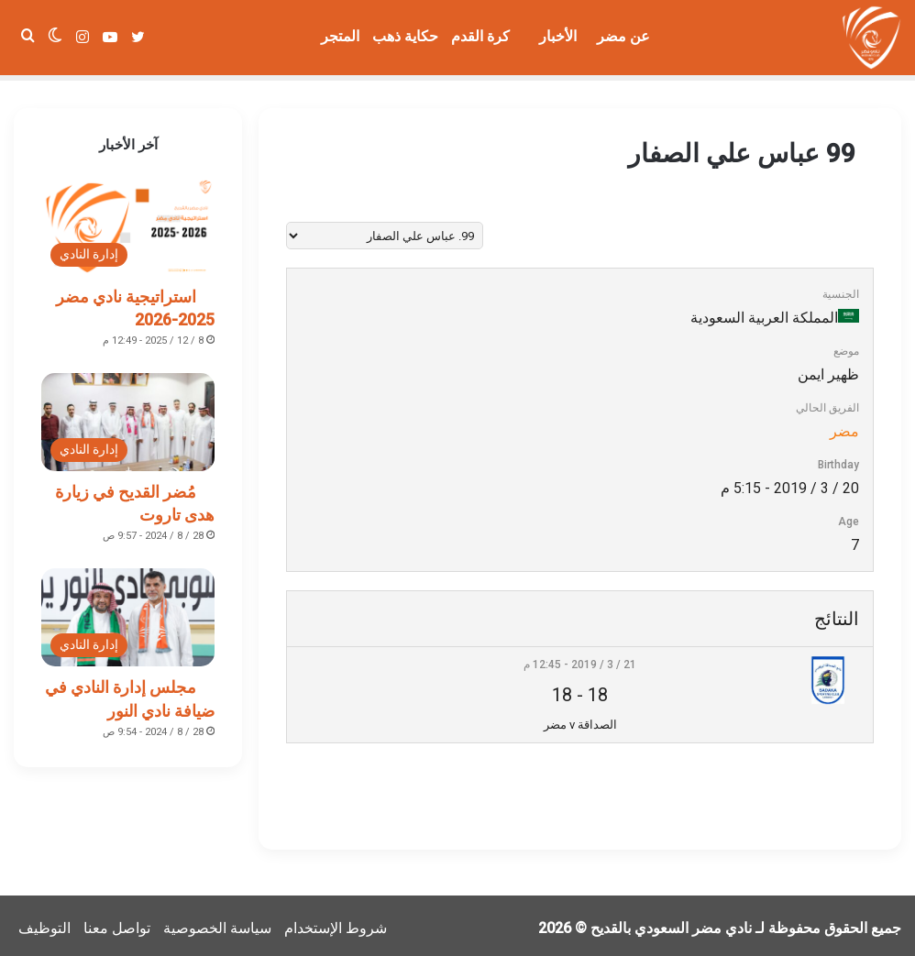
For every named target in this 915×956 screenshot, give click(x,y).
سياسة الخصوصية (217, 922)
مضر (844, 425)
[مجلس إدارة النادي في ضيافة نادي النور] (128, 612)
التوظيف (44, 922)
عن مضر (623, 36)
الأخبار (558, 36)
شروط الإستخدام (335, 922)
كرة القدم (480, 36)
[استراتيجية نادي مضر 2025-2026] (128, 221)
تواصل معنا (116, 922)
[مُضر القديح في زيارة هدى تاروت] (128, 417)
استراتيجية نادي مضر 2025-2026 (135, 302)
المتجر (340, 36)
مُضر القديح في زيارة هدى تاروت (135, 498)
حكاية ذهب (405, 36)
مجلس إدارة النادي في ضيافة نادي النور (130, 693)
